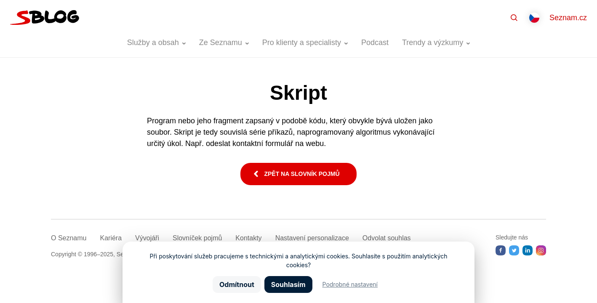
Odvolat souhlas (386, 238)
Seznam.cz (568, 17)
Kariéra (111, 238)
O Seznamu (68, 238)
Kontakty (248, 238)
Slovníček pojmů (197, 238)
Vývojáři (147, 238)
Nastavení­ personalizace (312, 238)
